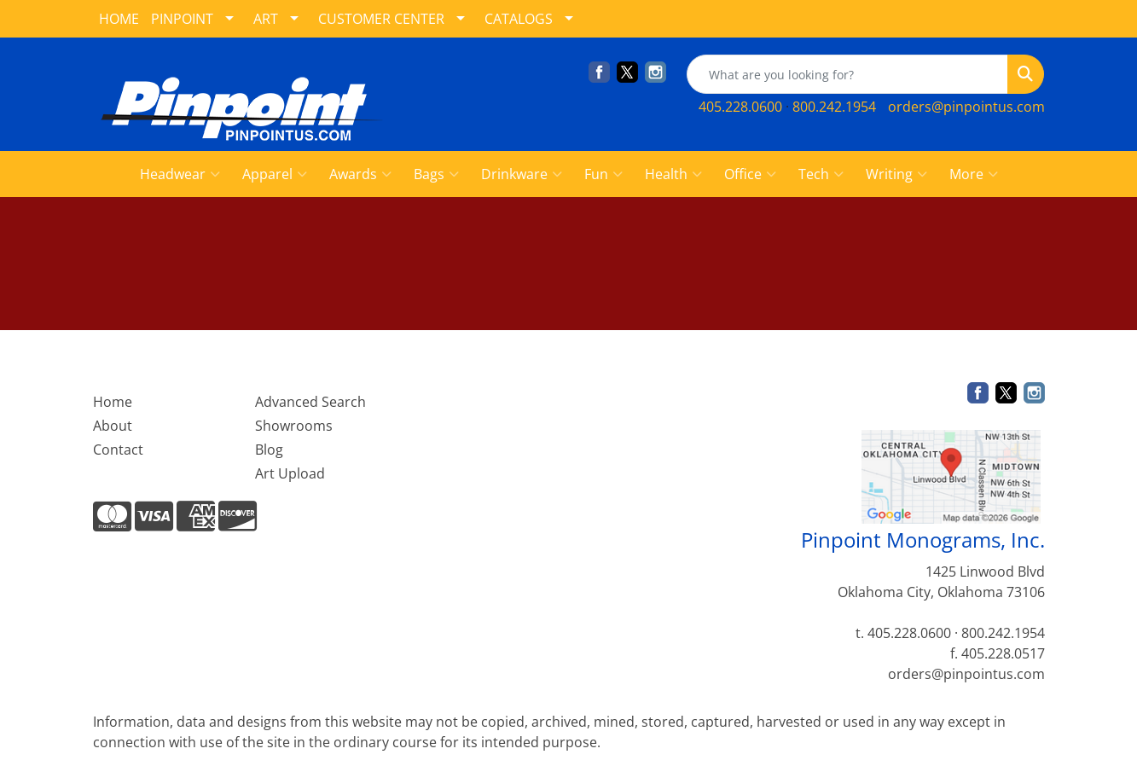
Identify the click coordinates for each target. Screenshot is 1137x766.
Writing (896, 174)
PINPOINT (182, 18)
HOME (119, 18)
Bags (436, 174)
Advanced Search (310, 401)
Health (673, 174)
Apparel (274, 174)
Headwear (180, 174)
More (973, 174)
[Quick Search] (847, 74)
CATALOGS (518, 18)
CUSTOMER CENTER (381, 18)
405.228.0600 (740, 106)
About (112, 425)
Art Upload (290, 473)
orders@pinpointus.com (966, 106)
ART (265, 18)
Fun (603, 174)
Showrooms (294, 425)
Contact (118, 449)
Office (750, 174)
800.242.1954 (834, 106)
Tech (821, 174)
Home (112, 401)
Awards (360, 174)
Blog (269, 449)
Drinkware (521, 174)
